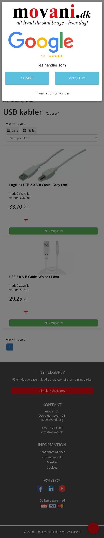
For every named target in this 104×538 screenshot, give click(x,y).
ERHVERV (27, 78)
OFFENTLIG (77, 78)
